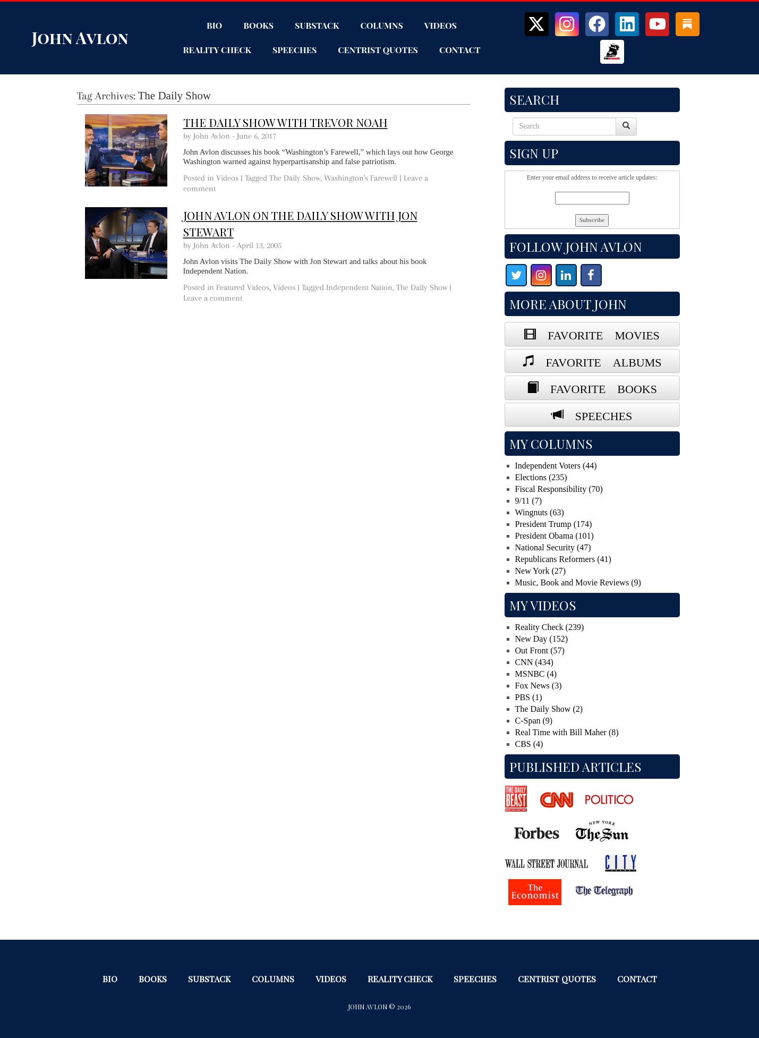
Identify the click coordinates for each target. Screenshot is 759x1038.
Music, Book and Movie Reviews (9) (578, 582)
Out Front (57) (540, 650)
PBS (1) (528, 697)
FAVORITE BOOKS (598, 387)
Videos (440, 25)
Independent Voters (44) (556, 465)
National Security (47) (553, 547)
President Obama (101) (554, 535)
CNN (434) (534, 662)
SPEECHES (598, 414)
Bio (214, 25)
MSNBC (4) (536, 673)
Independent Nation (359, 287)
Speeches (294, 49)
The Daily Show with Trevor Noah (285, 122)
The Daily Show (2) (549, 708)
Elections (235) (541, 477)
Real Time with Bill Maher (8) (567, 732)
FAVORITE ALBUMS (598, 361)
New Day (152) (541, 638)
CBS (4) (529, 743)
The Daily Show (294, 178)
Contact (460, 49)
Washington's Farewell (360, 178)
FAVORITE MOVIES (598, 334)
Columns (382, 25)
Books (258, 25)
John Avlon (80, 37)
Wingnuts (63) (539, 512)
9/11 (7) (528, 500)
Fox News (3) (538, 685)
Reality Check (217, 49)
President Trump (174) (553, 524)
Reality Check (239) (549, 627)
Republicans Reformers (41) (563, 559)
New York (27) (540, 570)
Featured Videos (242, 287)
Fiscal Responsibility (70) (559, 489)
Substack (317, 25)
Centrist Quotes (378, 49)
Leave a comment (212, 298)
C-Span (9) (534, 720)
